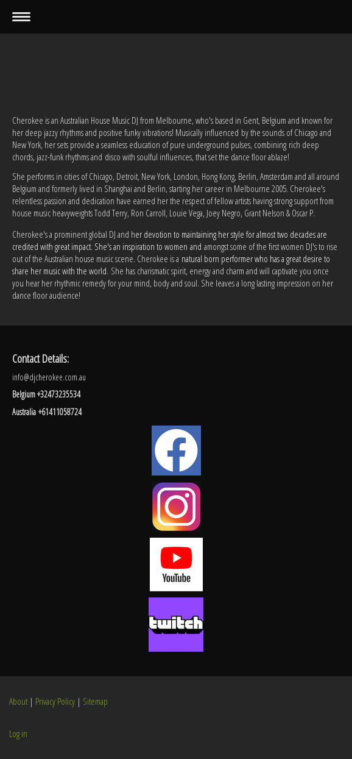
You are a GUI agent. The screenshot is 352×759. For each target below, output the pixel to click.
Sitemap (95, 701)
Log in (18, 733)
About (18, 701)
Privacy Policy (55, 701)
